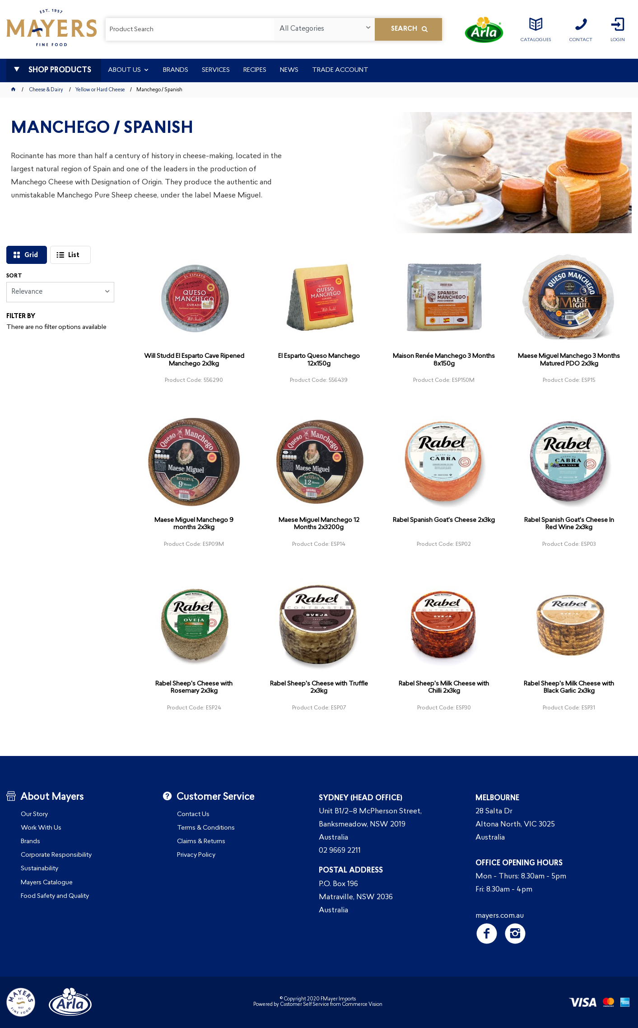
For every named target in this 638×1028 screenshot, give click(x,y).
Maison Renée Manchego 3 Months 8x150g (444, 360)
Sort (14, 276)
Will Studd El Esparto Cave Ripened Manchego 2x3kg (194, 360)
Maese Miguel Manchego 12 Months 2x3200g (319, 524)
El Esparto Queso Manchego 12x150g (319, 360)
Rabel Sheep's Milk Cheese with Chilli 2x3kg (444, 688)
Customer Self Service (304, 1004)
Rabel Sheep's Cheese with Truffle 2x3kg (319, 688)
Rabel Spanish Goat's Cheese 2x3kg (444, 520)
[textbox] (190, 29)
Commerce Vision (362, 1004)
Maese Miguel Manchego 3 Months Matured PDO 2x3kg (569, 360)
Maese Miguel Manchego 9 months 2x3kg (193, 524)
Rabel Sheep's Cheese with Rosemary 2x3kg (194, 688)
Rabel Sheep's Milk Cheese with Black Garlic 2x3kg (569, 688)
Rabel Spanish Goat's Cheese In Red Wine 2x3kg (569, 524)
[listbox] (324, 29)
